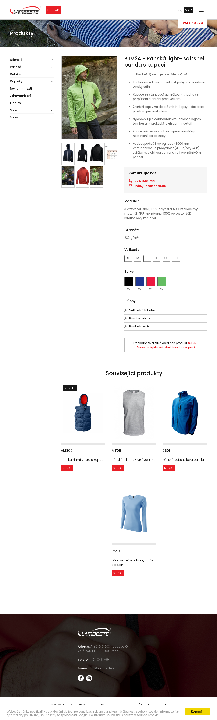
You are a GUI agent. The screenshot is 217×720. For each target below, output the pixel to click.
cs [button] (187, 10)
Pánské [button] (15, 67)
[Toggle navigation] (201, 10)
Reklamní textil (21, 88)
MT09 (116, 450)
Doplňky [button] (16, 81)
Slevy (14, 117)
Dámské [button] (16, 60)
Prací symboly (137, 318)
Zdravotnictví (20, 96)
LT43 (116, 551)
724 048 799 (192, 23)
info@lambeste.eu (150, 186)
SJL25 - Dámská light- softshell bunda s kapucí (168, 345)
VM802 (66, 450)
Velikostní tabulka (139, 310)
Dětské (15, 74)
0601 (166, 450)
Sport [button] (14, 110)
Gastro (15, 103)
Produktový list (137, 326)
